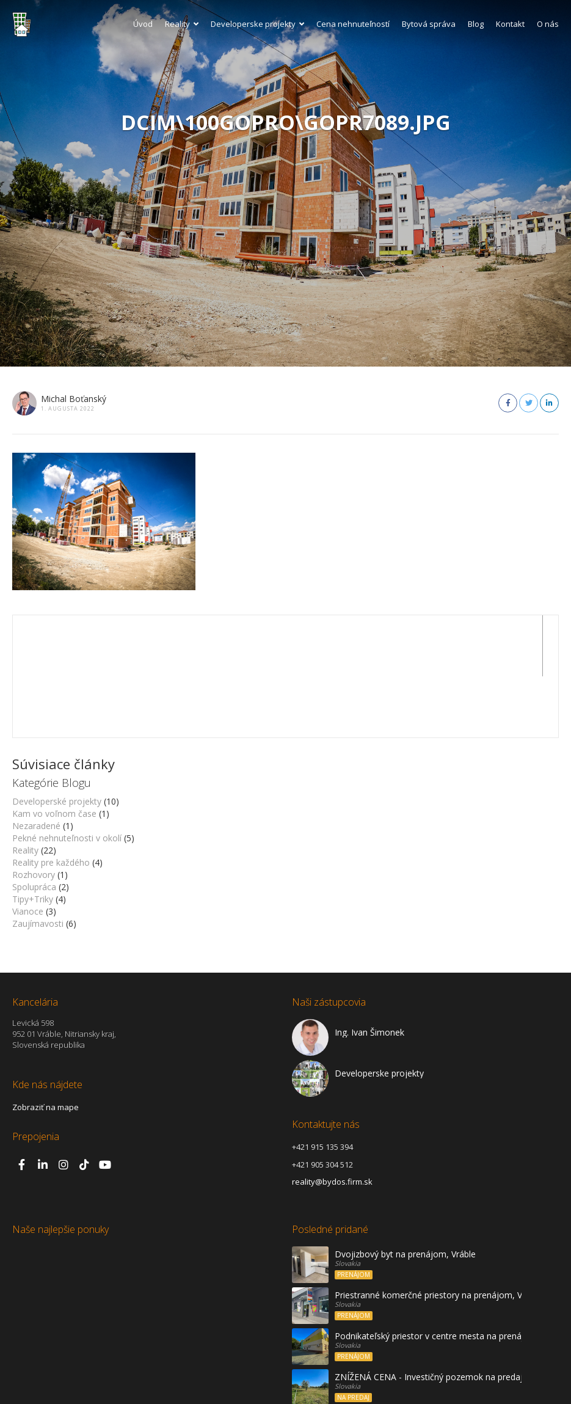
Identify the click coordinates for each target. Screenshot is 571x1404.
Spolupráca (34, 826)
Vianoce (27, 850)
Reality (181, 23)
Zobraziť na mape (45, 1045)
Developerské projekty (56, 740)
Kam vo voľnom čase (54, 752)
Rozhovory (33, 813)
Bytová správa (429, 23)
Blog (476, 23)
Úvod (143, 23)
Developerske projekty (257, 23)
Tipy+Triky (32, 838)
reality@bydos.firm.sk (332, 1120)
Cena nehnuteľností (353, 23)
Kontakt (510, 23)
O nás (548, 23)
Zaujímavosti (38, 862)
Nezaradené (36, 764)
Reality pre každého (51, 801)
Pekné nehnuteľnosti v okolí (67, 777)
